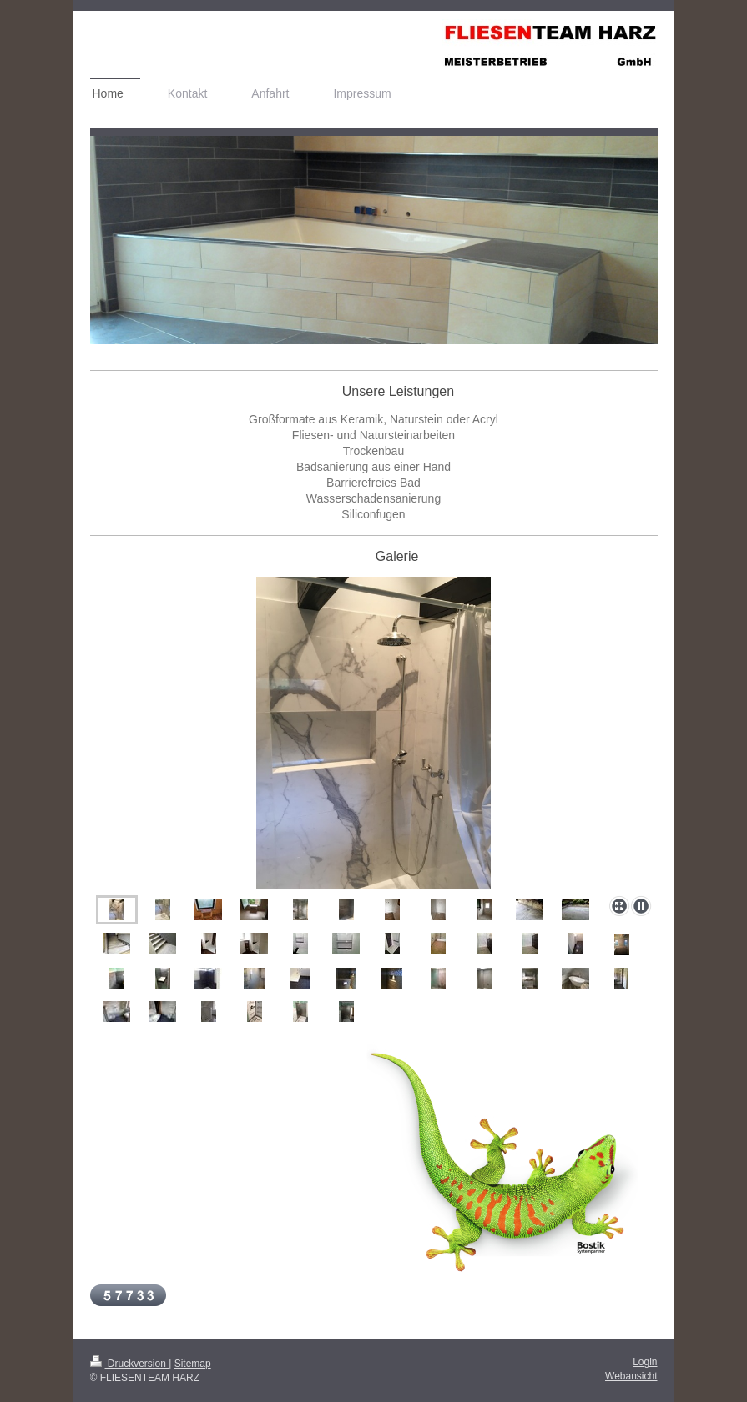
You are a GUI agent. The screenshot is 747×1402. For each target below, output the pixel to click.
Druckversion (129, 1363)
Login (645, 1362)
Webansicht (631, 1376)
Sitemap (192, 1363)
